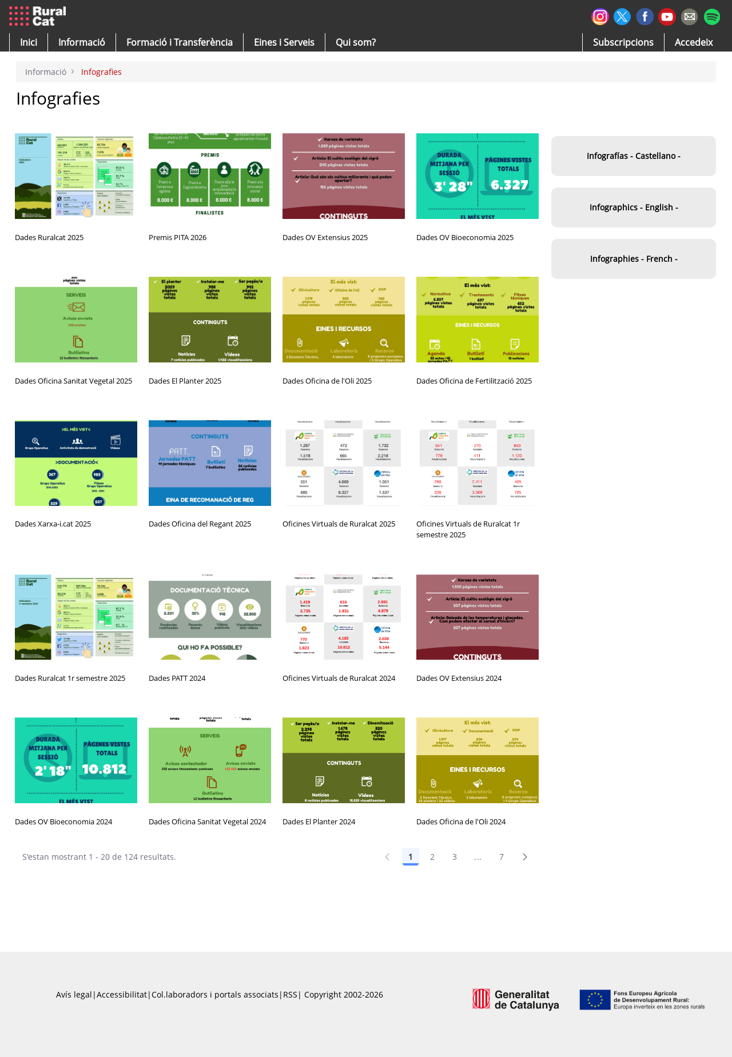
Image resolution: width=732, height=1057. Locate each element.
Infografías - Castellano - (634, 155)
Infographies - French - (634, 258)
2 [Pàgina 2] (432, 856)
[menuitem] (179, 42)
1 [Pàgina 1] (410, 856)
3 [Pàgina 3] (454, 856)
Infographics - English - (634, 207)
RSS (290, 994)
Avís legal (74, 994)
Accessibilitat (122, 994)
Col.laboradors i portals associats (215, 994)
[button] (28, 42)
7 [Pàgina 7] (501, 856)
